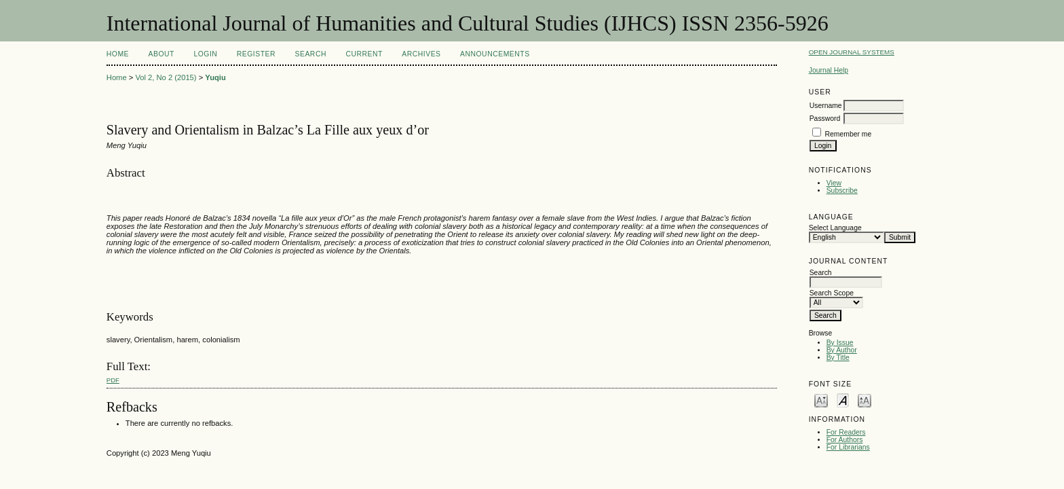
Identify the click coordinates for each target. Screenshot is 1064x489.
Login (205, 54)
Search (310, 54)
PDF (113, 380)
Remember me (848, 134)
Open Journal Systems (851, 52)
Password (825, 118)
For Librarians (848, 447)
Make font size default (843, 400)
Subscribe (842, 190)
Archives (421, 54)
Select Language (835, 228)
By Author (841, 350)
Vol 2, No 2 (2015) (165, 77)
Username (826, 105)
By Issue (840, 342)
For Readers (846, 432)
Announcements (495, 54)
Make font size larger (864, 400)
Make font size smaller (821, 400)
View (833, 183)
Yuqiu (215, 77)
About (161, 54)
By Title (838, 357)
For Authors (844, 439)
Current (363, 54)
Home (118, 54)
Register (256, 54)
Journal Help (828, 70)
